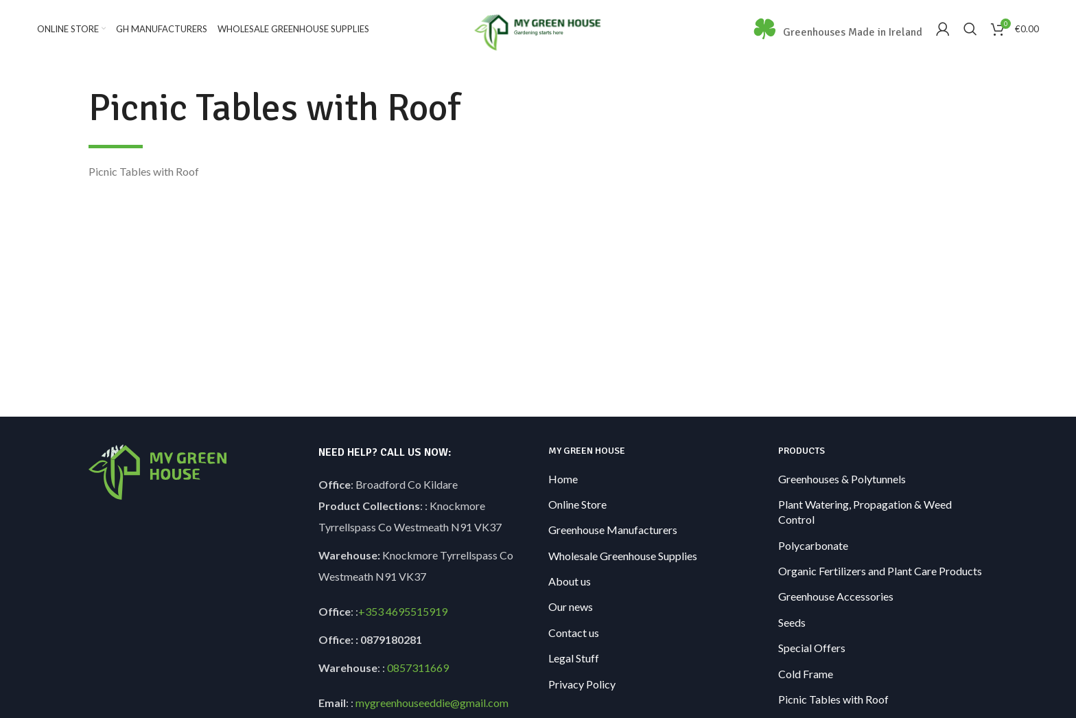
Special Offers (811, 648)
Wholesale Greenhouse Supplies (622, 556)
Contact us (573, 633)
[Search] (970, 29)
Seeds (792, 622)
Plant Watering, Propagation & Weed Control (865, 512)
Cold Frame (805, 674)
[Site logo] (538, 27)
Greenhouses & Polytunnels (842, 479)
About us (569, 581)
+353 (371, 611)
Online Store (577, 504)
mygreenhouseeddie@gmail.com (431, 703)
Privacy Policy (582, 684)
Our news (570, 607)
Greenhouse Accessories (835, 597)
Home (563, 479)
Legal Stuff (573, 658)
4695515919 (415, 611)
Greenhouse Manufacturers (612, 530)
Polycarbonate (813, 546)
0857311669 (418, 668)
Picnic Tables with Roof (833, 699)
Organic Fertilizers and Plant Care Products (880, 571)
